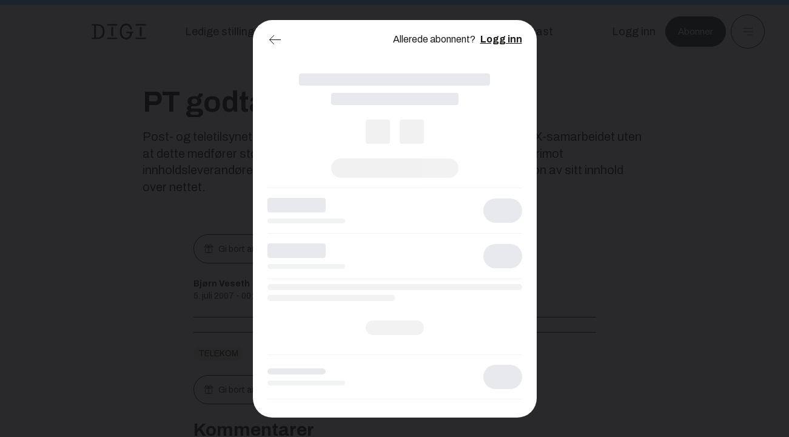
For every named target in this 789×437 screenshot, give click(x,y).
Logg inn (501, 39)
